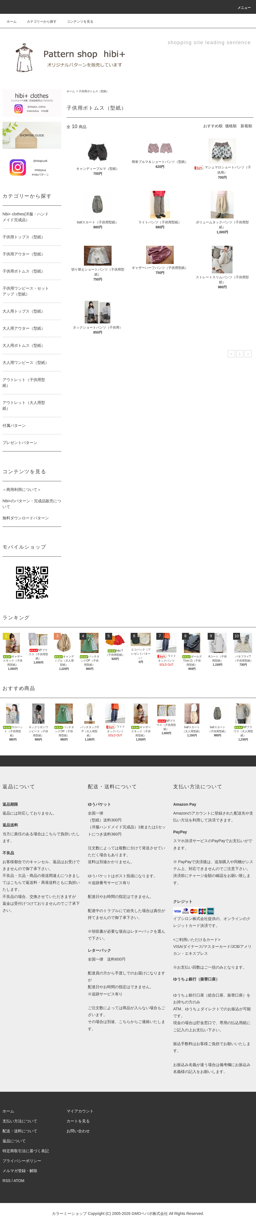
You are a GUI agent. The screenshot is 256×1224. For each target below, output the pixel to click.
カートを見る (78, 1121)
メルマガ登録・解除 (19, 1171)
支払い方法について (19, 1121)
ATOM (19, 1180)
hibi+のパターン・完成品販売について (31, 504)
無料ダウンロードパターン (25, 518)
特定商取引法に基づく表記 (25, 1151)
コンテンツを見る (76, 21)
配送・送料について (19, 1131)
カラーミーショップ (69, 1213)
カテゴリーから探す (38, 21)
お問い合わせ (78, 1131)
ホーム (12, 21)
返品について (14, 1141)
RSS (6, 1180)
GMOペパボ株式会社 (149, 1213)
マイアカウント (80, 1111)
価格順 (231, 126)
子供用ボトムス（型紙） (94, 91)
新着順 (246, 126)
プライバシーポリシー (21, 1161)
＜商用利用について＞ (21, 489)
